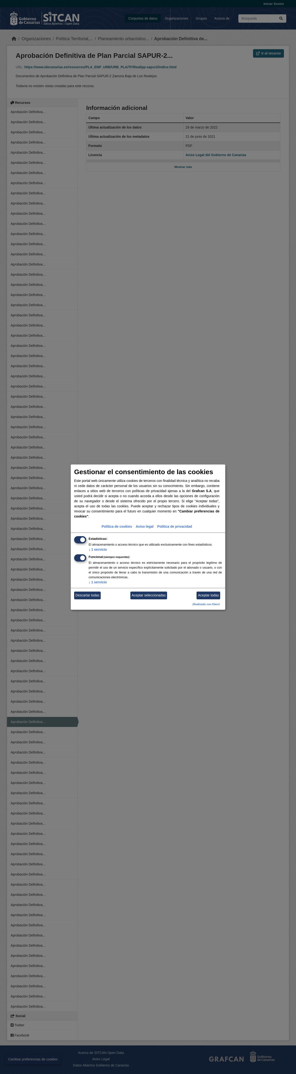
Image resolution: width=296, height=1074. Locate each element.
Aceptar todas (208, 595)
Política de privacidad (174, 526)
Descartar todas (87, 595)
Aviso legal (144, 526)
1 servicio (98, 549)
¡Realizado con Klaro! (206, 604)
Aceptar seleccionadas (149, 595)
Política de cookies (117, 526)
